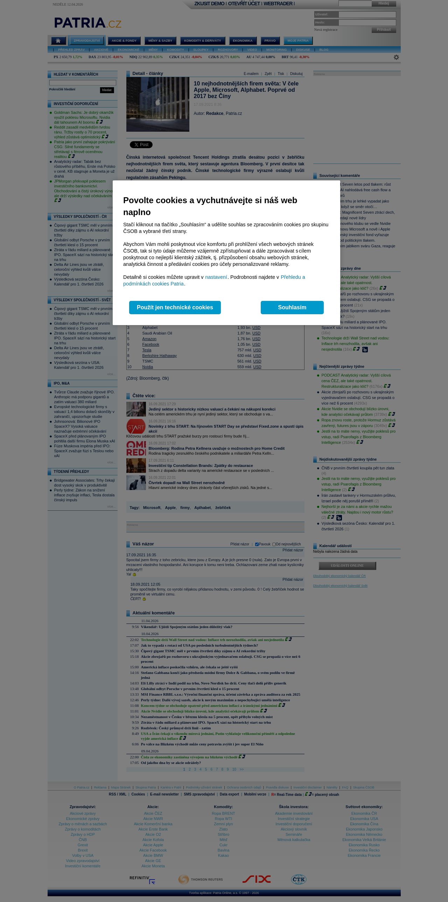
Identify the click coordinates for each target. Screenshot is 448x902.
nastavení (216, 277)
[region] (226, 252)
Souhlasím (292, 307)
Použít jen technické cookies (175, 307)
